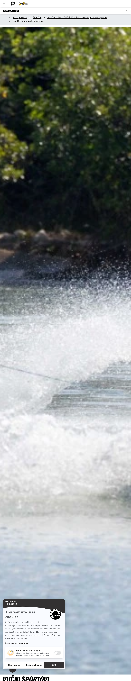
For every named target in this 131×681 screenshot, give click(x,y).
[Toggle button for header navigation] (4, 3)
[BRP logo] (13, 3)
